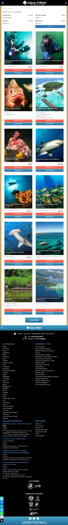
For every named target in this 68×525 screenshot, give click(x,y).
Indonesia (6, 382)
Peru (4, 400)
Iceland (5, 381)
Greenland (6, 379)
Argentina (6, 353)
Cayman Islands (8, 363)
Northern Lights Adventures (44, 371)
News (42, 333)
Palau (4, 396)
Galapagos (6, 377)
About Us (27, 333)
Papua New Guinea (9, 398)
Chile (4, 365)
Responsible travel (41, 430)
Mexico (5, 390)
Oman (5, 394)
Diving (37, 353)
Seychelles (6, 402)
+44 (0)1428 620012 (37, 337)
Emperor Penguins (41, 382)
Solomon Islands (8, 406)
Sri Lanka (6, 410)
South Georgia (7, 408)
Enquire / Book (18, 70)
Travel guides (39, 436)
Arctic (4, 351)
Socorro (5, 404)
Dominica (6, 369)
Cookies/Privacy (26, 523)
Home (4, 8)
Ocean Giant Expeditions (43, 349)
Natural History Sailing (42, 355)
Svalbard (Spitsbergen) (10, 412)
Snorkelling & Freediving (43, 359)
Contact (19, 333)
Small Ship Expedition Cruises (44, 361)
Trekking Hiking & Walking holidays (47, 377)
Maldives (5, 388)
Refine (31, 15)
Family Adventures (41, 369)
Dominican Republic (9, 371)
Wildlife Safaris (40, 363)
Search (50, 26)
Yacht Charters (40, 375)
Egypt (4, 375)
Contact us (38, 428)
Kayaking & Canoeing (42, 365)
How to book (50, 333)
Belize (5, 355)
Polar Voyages (40, 347)
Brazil (4, 359)
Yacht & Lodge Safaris (42, 381)
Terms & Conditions (40, 523)
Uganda (5, 418)
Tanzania (6, 414)
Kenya (5, 384)
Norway (5, 392)
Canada (5, 361)
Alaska (5, 347)
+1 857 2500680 (40, 339)
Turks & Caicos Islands (10, 416)
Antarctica (6, 349)
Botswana (6, 357)
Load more (34, 320)
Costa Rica (6, 367)
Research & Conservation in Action (46, 357)
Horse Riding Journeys (42, 384)
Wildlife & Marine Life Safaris (44, 351)
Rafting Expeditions (41, 379)
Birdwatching (39, 373)
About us (38, 424)
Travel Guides (35, 333)
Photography (39, 367)
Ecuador (5, 373)
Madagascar (7, 386)
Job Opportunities (41, 432)
